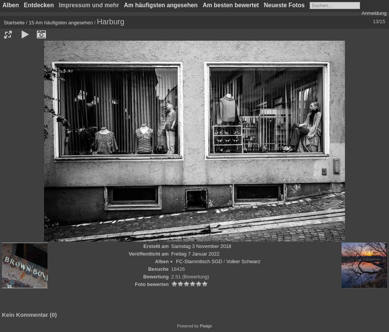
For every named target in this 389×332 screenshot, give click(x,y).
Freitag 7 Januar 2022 (195, 254)
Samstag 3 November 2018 (201, 246)
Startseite (14, 22)
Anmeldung (374, 13)
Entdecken (39, 5)
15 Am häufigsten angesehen (61, 22)
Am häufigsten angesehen (161, 5)
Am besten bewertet (230, 5)
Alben (11, 5)
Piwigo (206, 326)
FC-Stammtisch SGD (199, 261)
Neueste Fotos (284, 5)
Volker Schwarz (243, 261)
